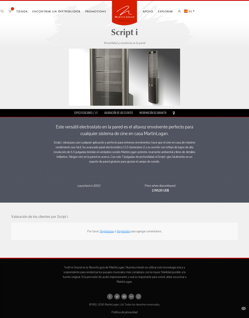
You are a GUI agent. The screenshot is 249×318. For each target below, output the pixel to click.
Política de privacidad (124, 312)
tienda (22, 11)
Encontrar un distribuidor (56, 11)
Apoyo (148, 11)
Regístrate (123, 231)
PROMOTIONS (95, 11)
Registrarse (107, 231)
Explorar (165, 11)
